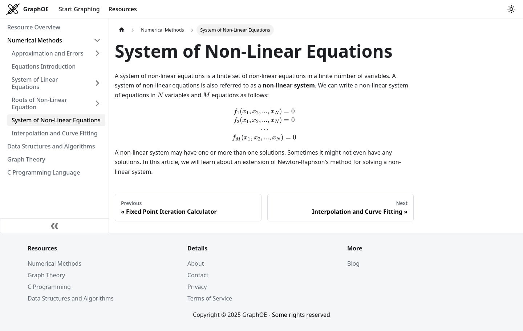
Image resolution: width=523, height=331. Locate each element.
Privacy (197, 287)
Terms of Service (209, 298)
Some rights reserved (301, 315)
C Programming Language (43, 172)
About (195, 263)
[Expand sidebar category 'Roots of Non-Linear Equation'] (97, 103)
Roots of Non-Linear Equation (39, 103)
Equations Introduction (44, 66)
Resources (123, 9)
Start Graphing (79, 9)
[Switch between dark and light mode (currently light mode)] (511, 9)
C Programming (49, 287)
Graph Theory (26, 159)
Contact (197, 275)
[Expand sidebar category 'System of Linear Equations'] (97, 83)
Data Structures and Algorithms (51, 146)
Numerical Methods (34, 40)
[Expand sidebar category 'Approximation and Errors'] (97, 53)
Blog (353, 263)
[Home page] (122, 30)
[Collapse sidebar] (54, 225)
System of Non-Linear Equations (56, 120)
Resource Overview (33, 27)
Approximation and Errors (48, 53)
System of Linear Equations (35, 83)
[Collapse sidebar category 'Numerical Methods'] (97, 40)
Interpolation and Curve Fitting (55, 133)
